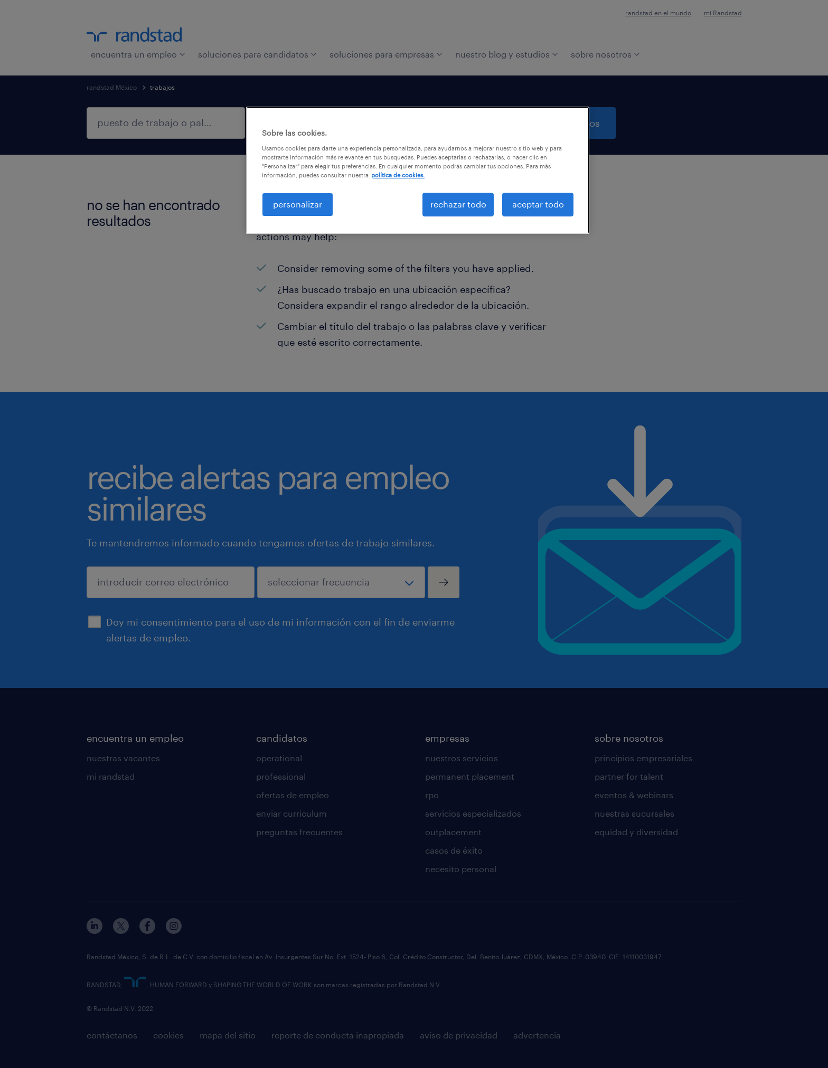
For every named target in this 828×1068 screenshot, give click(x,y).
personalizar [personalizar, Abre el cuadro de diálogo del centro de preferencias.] (297, 204)
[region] (417, 170)
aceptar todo (538, 204)
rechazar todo (458, 204)
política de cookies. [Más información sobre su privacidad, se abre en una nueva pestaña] (398, 175)
